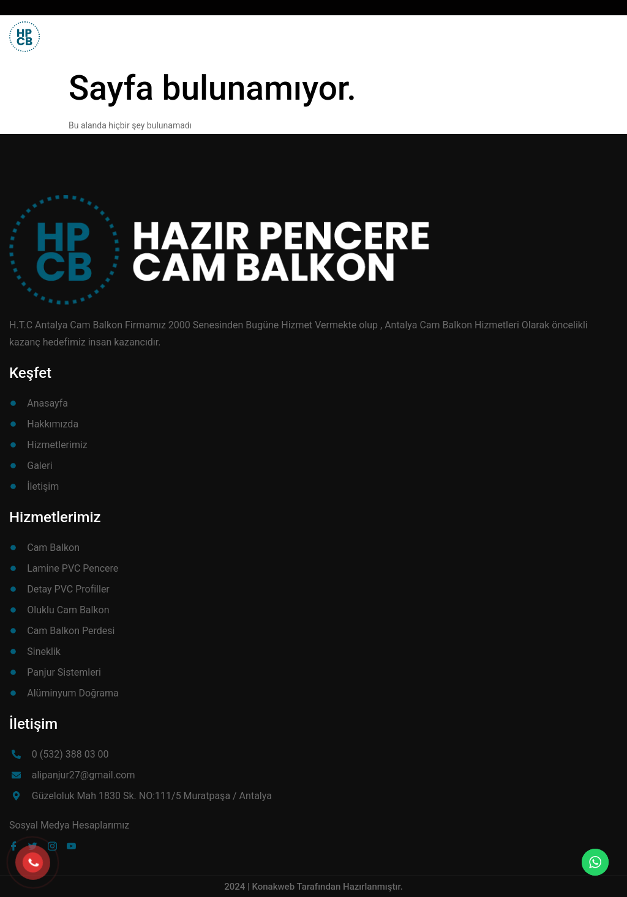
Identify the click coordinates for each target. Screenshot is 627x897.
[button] (589, 31)
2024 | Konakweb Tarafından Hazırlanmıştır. (313, 886)
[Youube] (74, 845)
